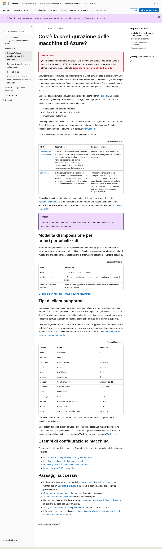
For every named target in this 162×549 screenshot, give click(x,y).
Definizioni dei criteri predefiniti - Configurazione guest (68, 457)
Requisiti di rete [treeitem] (13, 72)
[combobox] (17, 32)
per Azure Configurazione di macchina (98, 482)
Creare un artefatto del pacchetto (58, 493)
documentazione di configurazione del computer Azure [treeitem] (16, 40)
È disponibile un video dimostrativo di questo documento (64, 294)
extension (103, 96)
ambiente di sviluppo (67, 486)
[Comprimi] (31, 26)
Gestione (60, 28)
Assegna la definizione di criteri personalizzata (64, 507)
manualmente (90, 129)
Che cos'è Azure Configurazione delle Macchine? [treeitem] (16, 56)
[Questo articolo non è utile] (134, 61)
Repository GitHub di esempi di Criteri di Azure (64, 465)
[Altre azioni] (121, 28)
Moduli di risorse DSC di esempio (58, 468)
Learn (41, 28)
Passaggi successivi (139, 48)
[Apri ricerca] (149, 3)
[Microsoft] (4, 3)
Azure (50, 28)
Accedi (156, 3)
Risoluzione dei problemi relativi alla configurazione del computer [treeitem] (19, 80)
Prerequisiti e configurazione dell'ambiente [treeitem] (18, 65)
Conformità (44, 173)
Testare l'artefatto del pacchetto (57, 497)
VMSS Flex (111, 434)
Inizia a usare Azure (149, 10)
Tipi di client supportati (140, 39)
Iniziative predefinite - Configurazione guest (63, 461)
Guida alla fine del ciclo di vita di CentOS (92, 68)
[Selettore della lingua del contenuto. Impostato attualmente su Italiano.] (9, 545)
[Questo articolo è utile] (131, 61)
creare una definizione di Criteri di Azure (100, 500)
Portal (134, 10)
